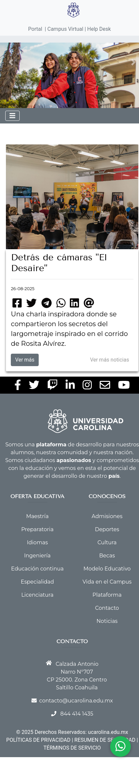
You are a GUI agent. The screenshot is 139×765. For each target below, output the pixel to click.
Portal (35, 29)
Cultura (106, 542)
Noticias (106, 621)
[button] (11, 62)
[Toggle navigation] (12, 116)
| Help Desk (97, 29)
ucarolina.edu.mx (108, 732)
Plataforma (107, 595)
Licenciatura (37, 595)
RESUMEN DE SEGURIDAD (104, 740)
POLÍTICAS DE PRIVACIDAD (38, 740)
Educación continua (37, 569)
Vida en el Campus (107, 582)
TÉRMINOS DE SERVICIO (72, 748)
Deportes (107, 529)
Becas (107, 555)
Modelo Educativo (106, 569)
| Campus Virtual (64, 29)
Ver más (24, 360)
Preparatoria (37, 529)
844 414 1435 (76, 714)
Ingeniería (37, 555)
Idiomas (37, 542)
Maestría (37, 516)
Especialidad (37, 582)
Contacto (107, 608)
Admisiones (107, 516)
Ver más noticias (109, 360)
